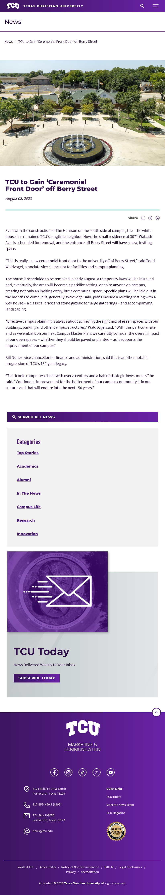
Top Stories (28, 453)
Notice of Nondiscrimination (80, 867)
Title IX (108, 867)
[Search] (142, 6)
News (12, 21)
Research (26, 520)
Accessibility (48, 867)
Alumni (24, 480)
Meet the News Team (120, 805)
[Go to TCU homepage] (44, 6)
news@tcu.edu (43, 831)
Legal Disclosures (130, 867)
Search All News (33, 417)
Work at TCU (26, 867)
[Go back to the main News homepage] (82, 735)
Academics (27, 466)
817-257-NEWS (42, 804)
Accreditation (90, 872)
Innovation (27, 534)
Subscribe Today (36, 678)
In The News (29, 493)
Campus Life (29, 507)
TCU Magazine (115, 813)
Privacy (71, 872)
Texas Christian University (82, 883)
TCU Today (113, 797)
